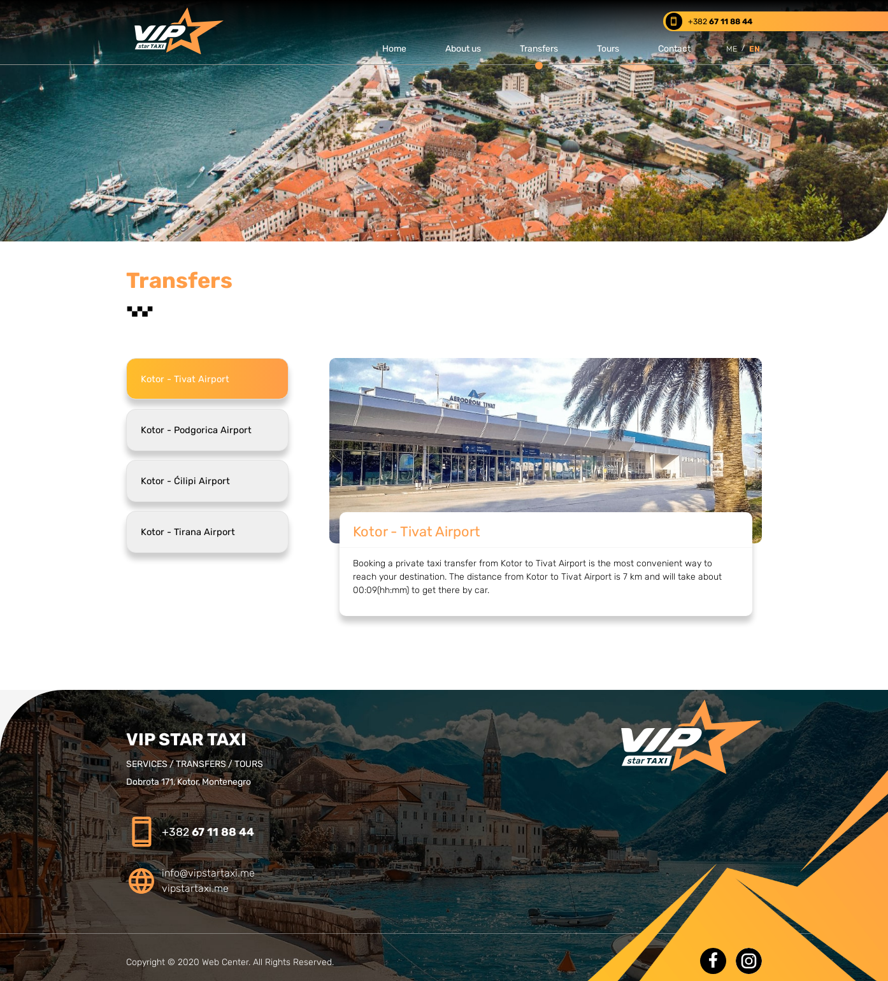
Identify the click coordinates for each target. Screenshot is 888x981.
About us (463, 48)
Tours (608, 48)
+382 (208, 832)
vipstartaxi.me (195, 888)
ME (731, 49)
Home (394, 48)
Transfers (539, 48)
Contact (674, 48)
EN (754, 49)
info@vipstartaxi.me (208, 873)
